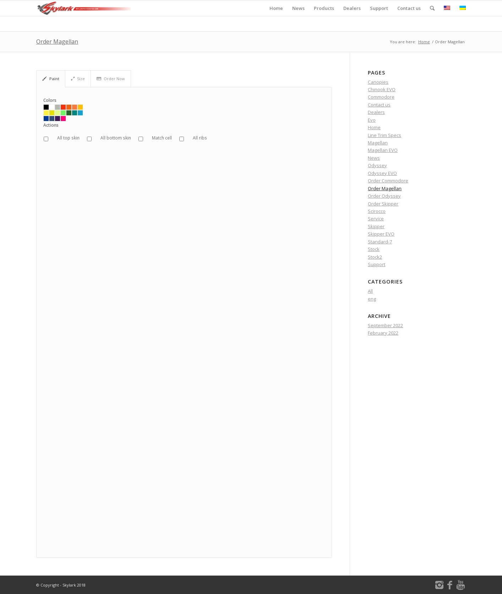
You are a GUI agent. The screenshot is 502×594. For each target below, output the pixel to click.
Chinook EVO (381, 89)
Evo (372, 120)
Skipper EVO (381, 234)
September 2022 (385, 325)
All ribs (200, 138)
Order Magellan (57, 41)
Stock (374, 249)
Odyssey (377, 165)
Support (376, 264)
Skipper (376, 226)
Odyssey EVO (382, 173)
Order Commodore (388, 180)
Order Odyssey (384, 196)
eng (372, 299)
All (370, 291)
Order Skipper (383, 203)
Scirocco (377, 211)
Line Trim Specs (384, 135)
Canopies (378, 82)
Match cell (162, 138)
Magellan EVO (383, 150)
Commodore (381, 97)
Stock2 (375, 257)
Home (424, 41)
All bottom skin (115, 138)
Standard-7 (380, 241)
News (374, 158)
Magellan (378, 142)
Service (376, 218)
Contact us (379, 104)
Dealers (376, 112)
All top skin (68, 138)
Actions (51, 125)
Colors (49, 100)
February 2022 (383, 333)
